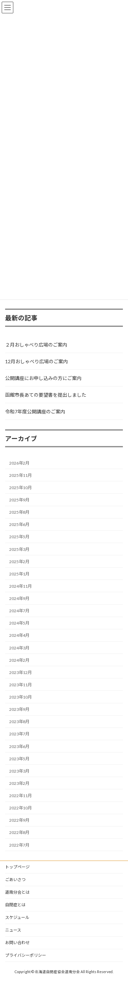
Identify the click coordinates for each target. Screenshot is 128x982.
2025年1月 (19, 573)
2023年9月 (19, 709)
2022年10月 (20, 807)
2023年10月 (20, 697)
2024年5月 (19, 623)
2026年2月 (19, 462)
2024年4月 (19, 635)
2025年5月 (19, 536)
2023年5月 (19, 758)
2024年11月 (20, 585)
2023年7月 (19, 733)
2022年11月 (20, 795)
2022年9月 (19, 820)
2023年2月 (19, 783)
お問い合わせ (17, 942)
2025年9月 (19, 499)
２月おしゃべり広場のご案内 (36, 344)
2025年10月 (20, 487)
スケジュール (17, 917)
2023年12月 (20, 672)
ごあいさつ (15, 879)
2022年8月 (19, 832)
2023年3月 (19, 770)
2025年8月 (19, 512)
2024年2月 (19, 659)
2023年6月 (19, 746)
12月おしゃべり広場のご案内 (36, 361)
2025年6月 (19, 524)
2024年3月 (19, 647)
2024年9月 (19, 598)
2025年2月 (19, 561)
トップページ (17, 866)
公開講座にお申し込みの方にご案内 (43, 378)
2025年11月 (20, 475)
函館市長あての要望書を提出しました (45, 394)
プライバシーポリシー (25, 955)
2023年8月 (19, 721)
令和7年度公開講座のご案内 (35, 411)
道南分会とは (17, 892)
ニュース (13, 930)
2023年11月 (20, 684)
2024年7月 (19, 610)
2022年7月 (19, 844)
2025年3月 (19, 549)
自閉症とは (15, 904)
